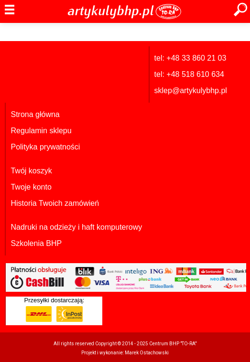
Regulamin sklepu (41, 131)
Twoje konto (31, 187)
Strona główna (35, 114)
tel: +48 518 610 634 (189, 74)
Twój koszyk (31, 171)
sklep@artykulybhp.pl (190, 90)
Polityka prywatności (45, 147)
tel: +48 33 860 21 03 (190, 58)
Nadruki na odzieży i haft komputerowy (76, 227)
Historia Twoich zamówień (55, 203)
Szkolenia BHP (36, 243)
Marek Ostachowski (147, 352)
